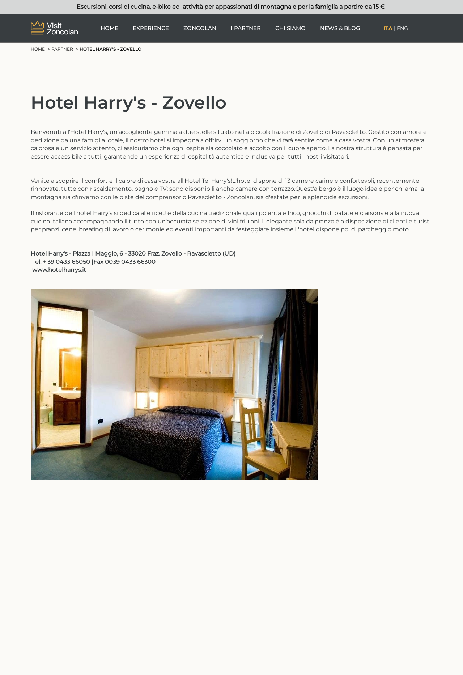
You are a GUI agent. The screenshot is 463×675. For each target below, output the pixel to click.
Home (109, 28)
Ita (387, 28)
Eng (402, 28)
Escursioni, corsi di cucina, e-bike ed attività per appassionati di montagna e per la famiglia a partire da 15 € (231, 6)
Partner (62, 49)
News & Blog (340, 28)
